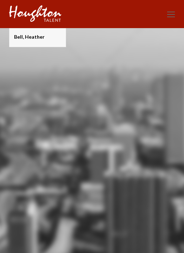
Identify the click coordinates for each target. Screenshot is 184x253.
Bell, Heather (29, 37)
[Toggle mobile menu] (171, 14)
